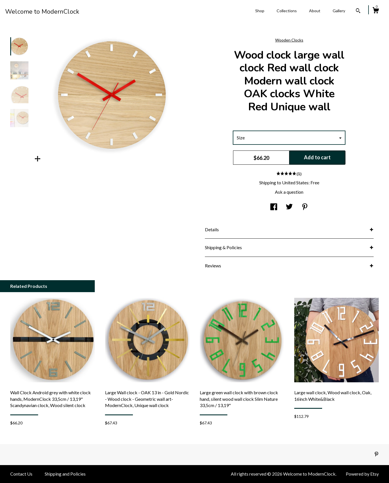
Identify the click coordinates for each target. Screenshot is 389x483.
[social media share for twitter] (289, 207)
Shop (259, 10)
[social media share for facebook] (273, 207)
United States (295, 182)
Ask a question (289, 192)
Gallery (339, 10)
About (314, 10)
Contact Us (21, 473)
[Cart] (375, 11)
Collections (287, 10)
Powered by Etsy (362, 473)
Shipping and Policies (65, 473)
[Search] (358, 11)
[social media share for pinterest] (304, 207)
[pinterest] (376, 454)
